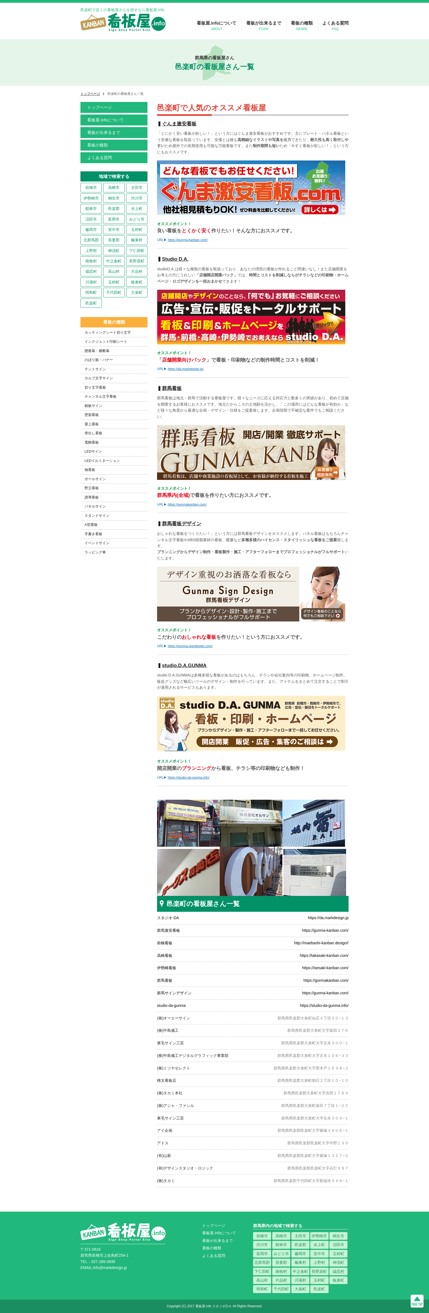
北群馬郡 (91, 240)
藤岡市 (91, 229)
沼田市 (91, 219)
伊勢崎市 (91, 198)
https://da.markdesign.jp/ (186, 369)
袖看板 (90, 470)
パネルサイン (95, 506)
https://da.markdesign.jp (328, 918)
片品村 (137, 271)
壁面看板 (92, 415)
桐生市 (114, 198)
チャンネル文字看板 (101, 396)
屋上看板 (92, 424)
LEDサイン (93, 451)
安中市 (114, 229)
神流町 (114, 250)
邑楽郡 (114, 208)
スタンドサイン (97, 516)
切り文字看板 (95, 387)
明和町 (91, 292)
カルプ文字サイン (99, 378)
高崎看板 (164, 955)
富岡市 (114, 219)
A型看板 (91, 525)
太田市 (137, 187)
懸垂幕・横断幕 (97, 351)
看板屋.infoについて (217, 26)
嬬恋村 (91, 271)
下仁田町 (136, 250)
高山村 (114, 271)
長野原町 (136, 261)
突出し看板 (93, 433)
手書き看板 (93, 534)
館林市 (91, 208)
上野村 (91, 250)
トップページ (99, 107)
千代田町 (113, 292)
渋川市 (137, 198)
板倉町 (137, 282)
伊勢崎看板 (166, 968)
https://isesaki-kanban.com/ (325, 968)
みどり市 (136, 219)
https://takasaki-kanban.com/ (324, 955)
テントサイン (95, 369)
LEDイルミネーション (102, 461)
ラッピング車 (95, 552)
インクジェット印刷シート (106, 341)
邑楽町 (91, 303)
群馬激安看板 (168, 930)
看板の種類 (302, 26)
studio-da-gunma (171, 1005)
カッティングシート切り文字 (108, 332)
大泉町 (137, 292)
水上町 (137, 208)
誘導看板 (92, 497)
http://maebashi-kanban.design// (321, 943)
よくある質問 (335, 26)
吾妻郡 (114, 240)
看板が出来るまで (263, 26)
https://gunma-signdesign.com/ (190, 646)
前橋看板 (164, 943)
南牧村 (91, 261)
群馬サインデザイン (174, 993)
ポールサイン (95, 479)
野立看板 (92, 488)
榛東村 (137, 240)
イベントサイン (97, 543)
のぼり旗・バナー (99, 360)
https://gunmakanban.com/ (187, 504)
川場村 (91, 282)
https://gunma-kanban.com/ (187, 240)
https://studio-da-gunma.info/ (188, 777)
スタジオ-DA (168, 918)
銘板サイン (93, 406)
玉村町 (137, 229)
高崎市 (114, 187)
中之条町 (113, 261)
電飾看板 (92, 442)
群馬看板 (164, 980)
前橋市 (91, 187)
